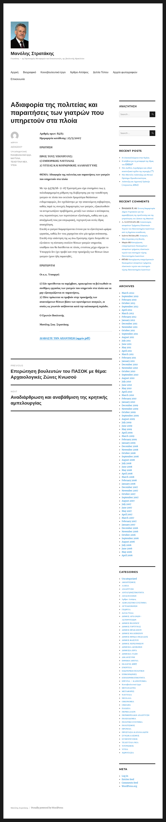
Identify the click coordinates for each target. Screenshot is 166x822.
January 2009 (129, 443)
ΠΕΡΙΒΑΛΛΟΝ (128, 711)
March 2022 (128, 293)
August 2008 (128, 460)
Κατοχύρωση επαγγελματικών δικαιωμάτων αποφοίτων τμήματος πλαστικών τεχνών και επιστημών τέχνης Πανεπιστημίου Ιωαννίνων (135, 249)
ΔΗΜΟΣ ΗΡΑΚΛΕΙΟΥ (132, 630)
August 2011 (128, 337)
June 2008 (127, 466)
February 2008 (129, 480)
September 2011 (130, 334)
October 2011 (128, 330)
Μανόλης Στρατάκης (32, 53)
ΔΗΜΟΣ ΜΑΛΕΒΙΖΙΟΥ (132, 633)
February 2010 (129, 398)
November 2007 (130, 490)
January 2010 (128, 402)
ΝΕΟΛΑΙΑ (126, 698)
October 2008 (129, 453)
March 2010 (128, 395)
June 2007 (127, 507)
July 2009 (126, 422)
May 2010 (126, 388)
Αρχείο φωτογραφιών (125, 72)
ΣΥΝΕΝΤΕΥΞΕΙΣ (129, 739)
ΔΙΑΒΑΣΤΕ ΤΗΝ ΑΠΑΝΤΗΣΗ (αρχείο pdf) (65, 338)
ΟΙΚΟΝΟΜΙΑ (128, 701)
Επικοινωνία (18, 79)
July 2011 (126, 340)
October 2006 (129, 535)
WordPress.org (129, 786)
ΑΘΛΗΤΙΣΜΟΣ (129, 582)
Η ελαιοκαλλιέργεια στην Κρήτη (135, 157)
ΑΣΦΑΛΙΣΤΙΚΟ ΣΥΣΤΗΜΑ (134, 602)
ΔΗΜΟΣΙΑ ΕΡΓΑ (129, 650)
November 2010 (130, 368)
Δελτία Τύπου (100, 72)
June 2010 (127, 385)
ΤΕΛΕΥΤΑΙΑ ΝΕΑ (19, 161)
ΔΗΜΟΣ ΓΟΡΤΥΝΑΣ (131, 626)
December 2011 (129, 323)
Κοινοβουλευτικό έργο (53, 72)
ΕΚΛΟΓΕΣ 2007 (129, 664)
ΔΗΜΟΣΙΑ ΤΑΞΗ (129, 653)
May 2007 (127, 511)
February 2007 (129, 521)
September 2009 (130, 415)
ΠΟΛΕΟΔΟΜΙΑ (129, 718)
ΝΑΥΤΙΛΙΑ (15, 158)
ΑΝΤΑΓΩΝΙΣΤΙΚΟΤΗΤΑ (133, 592)
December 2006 (130, 528)
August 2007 (128, 501)
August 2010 (128, 378)
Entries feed (128, 779)
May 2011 (126, 347)
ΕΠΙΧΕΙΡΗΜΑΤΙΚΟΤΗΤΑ (133, 677)
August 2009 (128, 419)
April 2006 (127, 555)
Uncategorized (18, 151)
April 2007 (127, 514)
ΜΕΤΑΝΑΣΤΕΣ (129, 687)
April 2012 (127, 310)
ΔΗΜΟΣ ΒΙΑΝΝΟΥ (130, 623)
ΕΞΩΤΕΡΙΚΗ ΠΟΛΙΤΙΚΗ (133, 670)
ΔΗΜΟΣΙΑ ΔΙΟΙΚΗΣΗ (132, 647)
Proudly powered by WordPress (47, 807)
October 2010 (128, 371)
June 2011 (126, 344)
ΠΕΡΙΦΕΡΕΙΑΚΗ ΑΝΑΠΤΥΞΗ (135, 715)
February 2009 (129, 439)
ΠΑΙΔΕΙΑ (126, 708)
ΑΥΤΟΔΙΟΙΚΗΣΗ (129, 606)
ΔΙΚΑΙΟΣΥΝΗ (128, 657)
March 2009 (128, 436)
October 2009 (129, 412)
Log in (125, 776)
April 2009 (127, 432)
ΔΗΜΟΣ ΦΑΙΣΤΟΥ (130, 640)
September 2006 (130, 538)
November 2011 (129, 327)
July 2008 (126, 463)
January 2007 (128, 524)
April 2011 (127, 351)
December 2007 (130, 487)
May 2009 (127, 429)
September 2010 (130, 374)
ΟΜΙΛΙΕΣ (126, 705)
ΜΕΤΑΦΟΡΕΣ (128, 691)
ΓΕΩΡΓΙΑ (126, 609)
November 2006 (130, 531)
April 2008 (127, 473)
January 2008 (128, 483)
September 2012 (130, 306)
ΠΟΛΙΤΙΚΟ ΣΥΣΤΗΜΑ (132, 722)
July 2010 (126, 381)
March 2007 (128, 518)
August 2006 (128, 541)
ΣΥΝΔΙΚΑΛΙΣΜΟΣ (130, 735)
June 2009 (127, 426)
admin (14, 142)
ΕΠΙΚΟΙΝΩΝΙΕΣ (129, 674)
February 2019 (129, 299)
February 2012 (129, 316)
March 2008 (128, 477)
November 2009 (130, 409)
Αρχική (15, 72)
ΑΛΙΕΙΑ (125, 585)
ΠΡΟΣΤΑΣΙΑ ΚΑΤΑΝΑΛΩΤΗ (135, 732)
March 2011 (128, 354)
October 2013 (128, 303)
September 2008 (130, 456)
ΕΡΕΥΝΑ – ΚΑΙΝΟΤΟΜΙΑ (134, 681)
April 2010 (127, 391)
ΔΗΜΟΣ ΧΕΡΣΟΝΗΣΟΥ (133, 643)
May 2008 (127, 470)
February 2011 (129, 357)
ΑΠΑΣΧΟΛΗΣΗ (129, 595)
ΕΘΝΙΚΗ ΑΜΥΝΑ (130, 660)
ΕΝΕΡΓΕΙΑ (127, 667)
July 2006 (126, 545)
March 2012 (128, 313)
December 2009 (130, 405)
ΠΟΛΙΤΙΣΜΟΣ (128, 725)
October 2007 (129, 494)
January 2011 (128, 361)
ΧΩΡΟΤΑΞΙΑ (128, 752)
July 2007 (126, 504)
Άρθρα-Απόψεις (79, 72)
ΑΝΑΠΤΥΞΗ (128, 589)
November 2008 (130, 449)
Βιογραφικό (29, 72)
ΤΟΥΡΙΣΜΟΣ (128, 745)
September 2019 (130, 296)
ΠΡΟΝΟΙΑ (126, 728)
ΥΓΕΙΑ (14, 165)
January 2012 (128, 320)
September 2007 (130, 497)
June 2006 (127, 548)
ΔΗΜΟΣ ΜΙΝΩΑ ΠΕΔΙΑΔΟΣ (135, 636)
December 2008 (130, 446)
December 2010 (130, 364)
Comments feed (130, 782)
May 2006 (127, 552)
